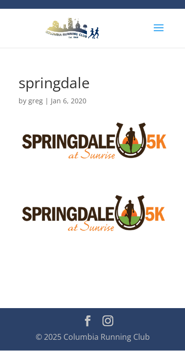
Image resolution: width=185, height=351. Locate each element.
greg (35, 100)
